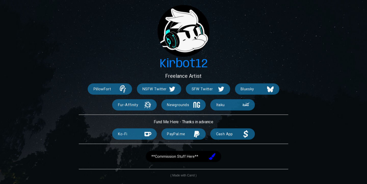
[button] (110, 89)
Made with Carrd (183, 176)
